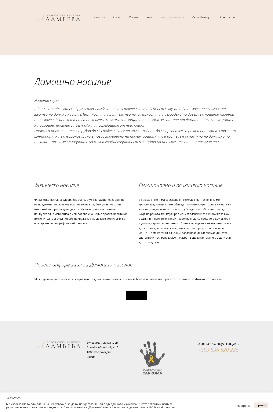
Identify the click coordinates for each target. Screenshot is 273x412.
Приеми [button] (261, 405)
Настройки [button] (244, 405)
